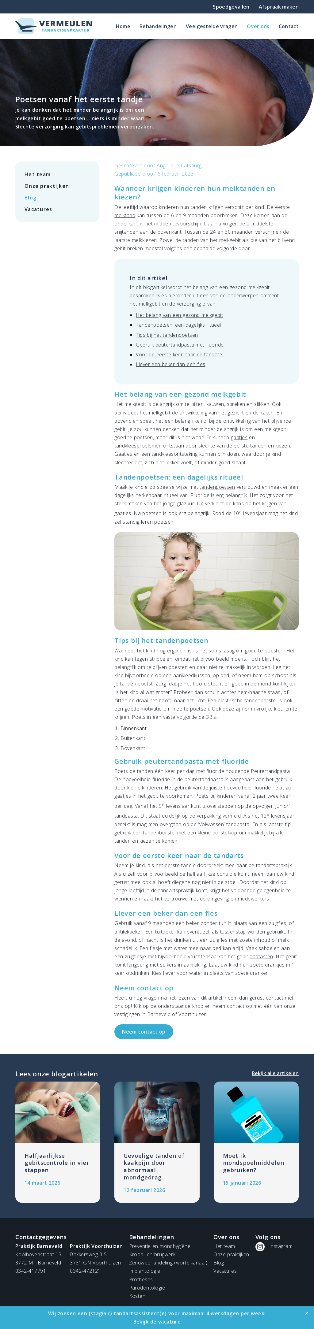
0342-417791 (30, 1271)
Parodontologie (147, 1287)
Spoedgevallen (231, 6)
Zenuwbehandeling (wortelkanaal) (168, 1262)
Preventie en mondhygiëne (160, 1246)
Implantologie (144, 1271)
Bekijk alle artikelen (275, 1073)
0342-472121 (85, 1271)
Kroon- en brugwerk (152, 1254)
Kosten (137, 1296)
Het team (38, 174)
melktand (124, 215)
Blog (30, 197)
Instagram (281, 1246)
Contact (289, 26)
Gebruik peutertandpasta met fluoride (180, 344)
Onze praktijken (47, 186)
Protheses (141, 1279)
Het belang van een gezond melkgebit (179, 315)
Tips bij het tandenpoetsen (167, 335)
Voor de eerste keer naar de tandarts (180, 354)
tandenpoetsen (217, 487)
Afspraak (279, 6)
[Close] (306, 1313)
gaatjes (239, 437)
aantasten (261, 956)
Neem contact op (143, 1031)
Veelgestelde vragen (212, 26)
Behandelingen (158, 26)
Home (123, 26)
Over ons (258, 26)
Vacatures (38, 209)
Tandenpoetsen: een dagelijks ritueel (178, 324)
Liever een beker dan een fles (170, 364)
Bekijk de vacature (157, 1321)
